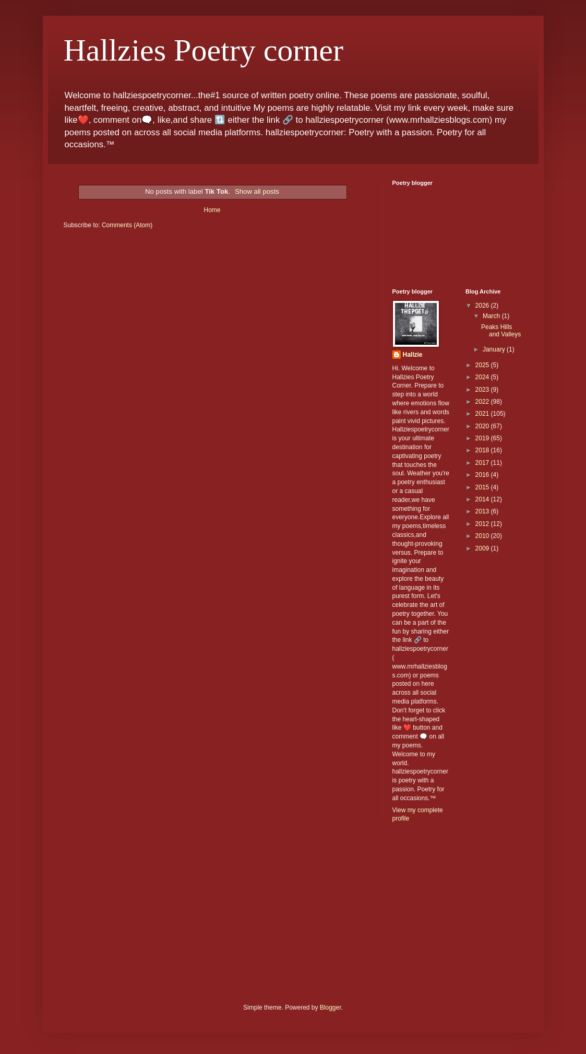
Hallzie (413, 354)
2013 (483, 511)
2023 (483, 389)
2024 (483, 377)
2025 (483, 365)
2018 (483, 450)
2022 (483, 401)
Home (212, 210)
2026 (483, 305)
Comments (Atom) (127, 225)
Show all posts (257, 191)
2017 (483, 462)
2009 (483, 548)
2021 (483, 413)
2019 (483, 438)
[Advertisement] (142, 919)
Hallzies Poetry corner (203, 50)
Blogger (330, 1007)
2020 (483, 426)
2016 (483, 474)
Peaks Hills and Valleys (501, 330)
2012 (483, 524)
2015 (483, 487)
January (495, 349)
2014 (483, 499)
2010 (483, 536)
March (492, 316)
